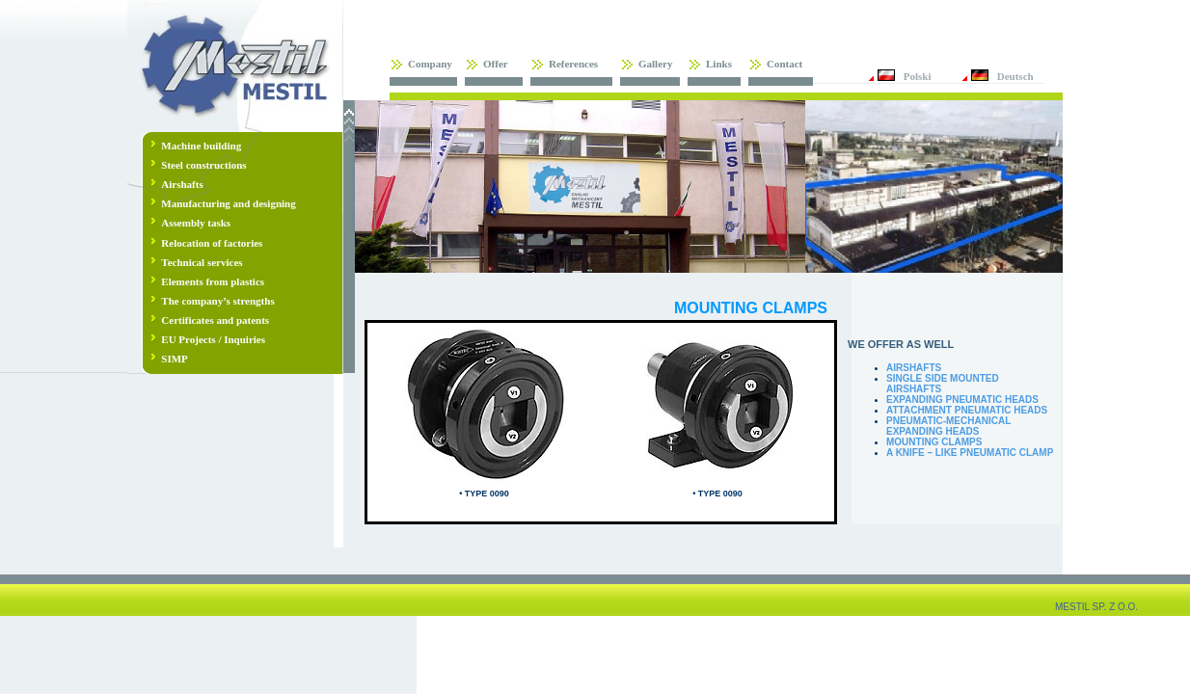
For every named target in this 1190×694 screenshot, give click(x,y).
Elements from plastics (212, 281)
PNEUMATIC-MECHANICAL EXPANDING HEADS (948, 426)
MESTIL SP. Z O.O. (1096, 606)
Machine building (201, 145)
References (573, 63)
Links (719, 63)
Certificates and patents (215, 320)
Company (430, 63)
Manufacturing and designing (228, 203)
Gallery (655, 63)
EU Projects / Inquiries (213, 339)
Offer (495, 63)
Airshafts (182, 184)
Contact (784, 63)
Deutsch (1015, 76)
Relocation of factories (211, 243)
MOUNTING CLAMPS (934, 442)
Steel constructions (203, 165)
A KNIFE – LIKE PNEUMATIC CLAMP (969, 452)
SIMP (174, 358)
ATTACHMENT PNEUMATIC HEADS (966, 410)
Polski (918, 76)
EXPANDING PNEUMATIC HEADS (962, 399)
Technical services (201, 262)
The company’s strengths (217, 301)
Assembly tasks (195, 222)
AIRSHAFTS (913, 367)
